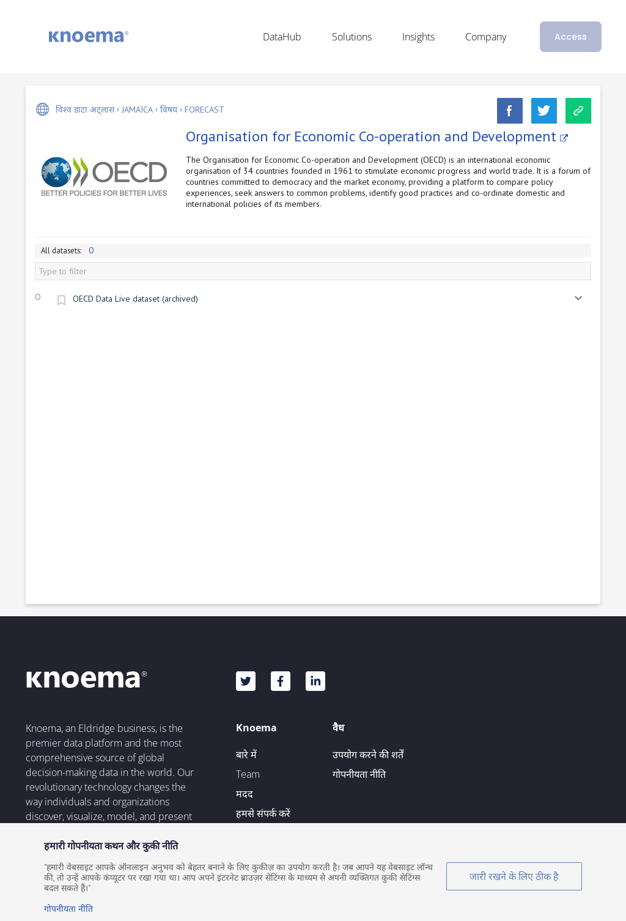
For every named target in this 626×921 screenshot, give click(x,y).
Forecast (204, 109)
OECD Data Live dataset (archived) (135, 299)
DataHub (282, 36)
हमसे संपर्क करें (263, 813)
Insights (418, 36)
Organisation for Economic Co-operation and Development (377, 136)
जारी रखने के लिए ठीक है (514, 876)
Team (248, 774)
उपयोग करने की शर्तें (368, 754)
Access (570, 37)
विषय (168, 109)
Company (485, 36)
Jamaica (137, 109)
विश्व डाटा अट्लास (85, 109)
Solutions (352, 36)
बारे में (246, 754)
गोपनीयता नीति (359, 774)
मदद (244, 793)
